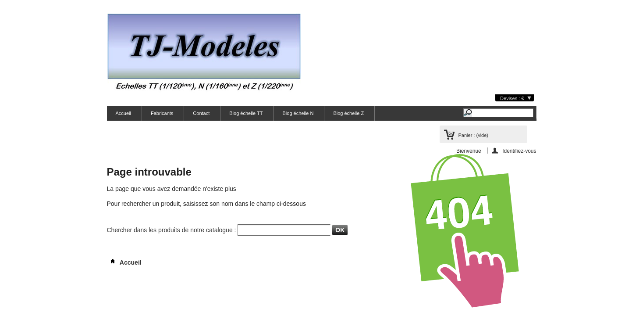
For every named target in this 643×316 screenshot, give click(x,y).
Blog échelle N (297, 113)
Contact (201, 113)
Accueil (123, 113)
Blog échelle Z (348, 113)
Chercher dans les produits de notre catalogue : (171, 229)
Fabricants (162, 113)
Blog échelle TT (246, 113)
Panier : (473, 135)
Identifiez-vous (519, 151)
